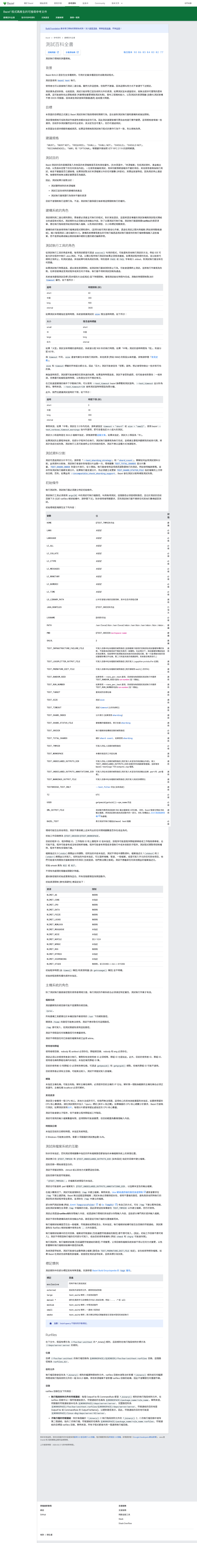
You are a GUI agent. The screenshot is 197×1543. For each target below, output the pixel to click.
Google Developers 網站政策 (144, 1437)
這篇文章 (101, 435)
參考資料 (57, 38)
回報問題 (53, 52)
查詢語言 (45, 17)
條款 (42, 1535)
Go (108, 1204)
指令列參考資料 (28, 17)
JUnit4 (82, 1204)
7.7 (161, 52)
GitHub (188, 3)
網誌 (42, 1510)
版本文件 (115, 3)
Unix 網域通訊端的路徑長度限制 (127, 1192)
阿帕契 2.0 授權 (115, 1437)
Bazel (48, 38)
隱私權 (49, 1535)
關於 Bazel (28, 3)
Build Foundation (53, 28)
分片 (70, 1107)
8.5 (144, 52)
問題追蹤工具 (124, 1515)
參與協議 (106, 28)
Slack (121, 1519)
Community (100, 3)
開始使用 (43, 3)
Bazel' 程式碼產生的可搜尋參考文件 (25, 11)
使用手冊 (58, 3)
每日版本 (128, 52)
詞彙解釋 (59, 17)
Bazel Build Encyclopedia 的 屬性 (111, 1270)
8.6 (139, 52)
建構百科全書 (69, 38)
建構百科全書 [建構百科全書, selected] (9, 17)
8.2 (157, 52)
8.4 (148, 52)
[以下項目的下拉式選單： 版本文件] (123, 3)
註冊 (118, 28)
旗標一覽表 (75, 17)
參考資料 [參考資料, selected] (72, 3)
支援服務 (122, 1510)
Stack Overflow (125, 1523)
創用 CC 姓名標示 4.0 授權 (84, 1437)
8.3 (152, 52)
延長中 (85, 3)
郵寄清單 (93, 28)
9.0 (135, 52)
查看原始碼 (72, 52)
